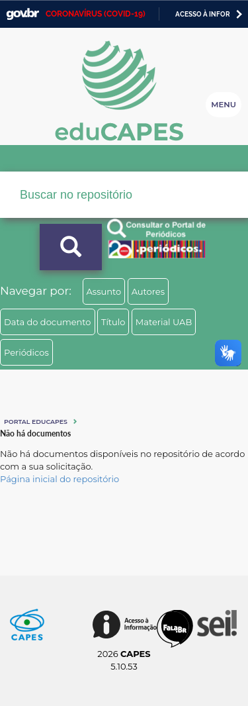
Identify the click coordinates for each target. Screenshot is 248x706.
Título (113, 322)
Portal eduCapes (35, 421)
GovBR (22, 14)
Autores (148, 291)
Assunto (104, 291)
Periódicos (26, 352)
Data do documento (47, 322)
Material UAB (164, 322)
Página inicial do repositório (59, 479)
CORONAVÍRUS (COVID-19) (95, 14)
